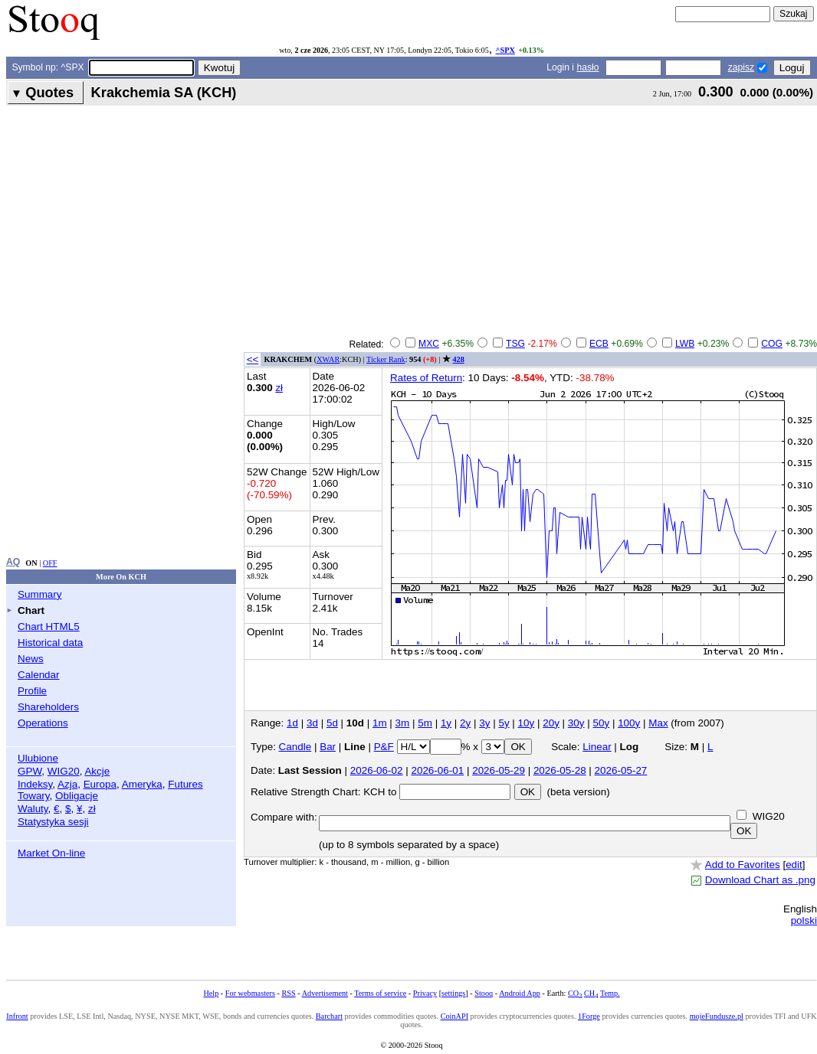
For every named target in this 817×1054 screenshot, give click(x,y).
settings (453, 993)
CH (591, 993)
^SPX (505, 50)
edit (794, 864)
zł (92, 808)
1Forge (589, 1016)
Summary (40, 594)
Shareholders (48, 707)
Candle (295, 746)
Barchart (329, 1016)
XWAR (328, 359)
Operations (43, 723)
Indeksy (35, 784)
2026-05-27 (621, 770)
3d (312, 723)
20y (551, 723)
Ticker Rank (385, 359)
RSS (288, 993)
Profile (32, 691)
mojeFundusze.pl (716, 1016)
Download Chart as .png (760, 880)
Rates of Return (426, 377)
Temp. (610, 993)
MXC (428, 343)
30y (576, 723)
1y (446, 723)
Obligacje (76, 795)
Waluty (33, 808)
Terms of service (380, 993)
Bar (328, 746)
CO (575, 993)
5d (332, 723)
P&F (384, 746)
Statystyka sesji (53, 821)
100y (629, 723)
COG (772, 343)
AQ (13, 561)
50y (601, 723)
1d (292, 723)
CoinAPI (454, 1016)
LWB (684, 343)
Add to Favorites (742, 864)
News (31, 658)
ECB (599, 343)
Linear (596, 746)
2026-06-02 (376, 770)
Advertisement (325, 993)
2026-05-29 (498, 770)
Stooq (483, 993)
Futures (185, 784)
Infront (17, 1016)
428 (458, 359)
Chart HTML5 (49, 626)
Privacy (425, 993)
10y (526, 723)
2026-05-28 (559, 770)
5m (425, 723)
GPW (29, 771)
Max (658, 723)
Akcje (97, 771)
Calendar (39, 674)
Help (210, 993)
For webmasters (250, 993)
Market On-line (51, 853)
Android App (519, 993)
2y (465, 723)
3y (484, 723)
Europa (100, 784)
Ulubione (38, 758)
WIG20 (64, 771)
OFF (50, 563)
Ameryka (142, 784)
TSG (515, 343)
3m (402, 723)
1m (379, 723)
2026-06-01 (437, 770)
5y (503, 723)
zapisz (741, 67)
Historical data (50, 642)
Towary (34, 795)
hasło (587, 67)
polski (804, 920)
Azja (67, 784)
